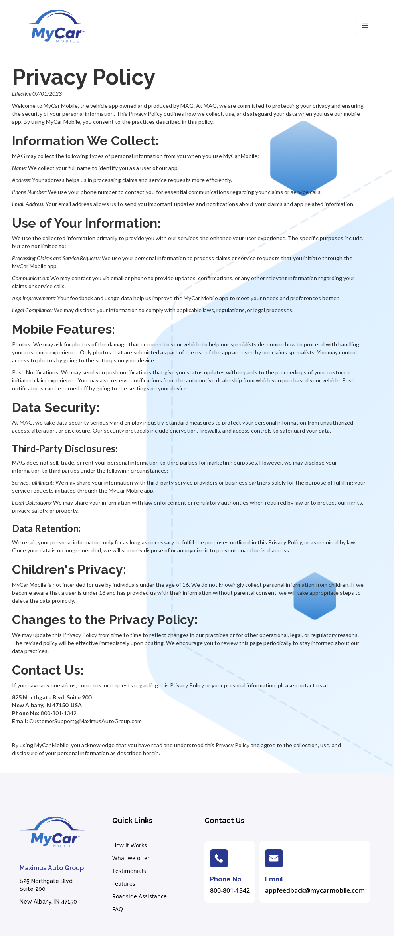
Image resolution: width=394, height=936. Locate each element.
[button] (365, 26)
